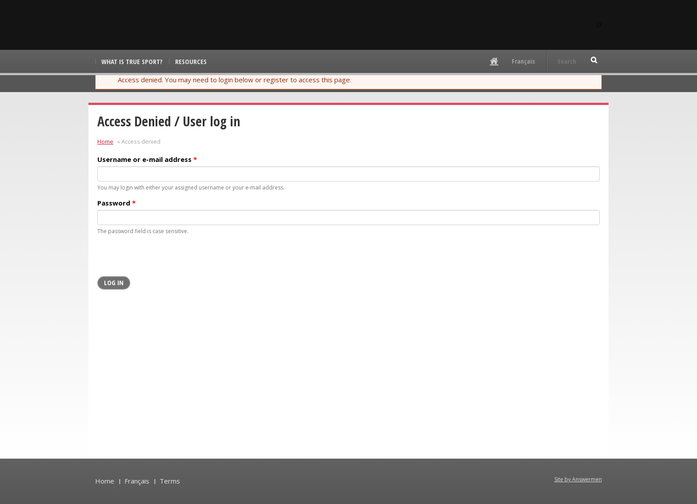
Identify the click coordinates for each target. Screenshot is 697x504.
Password (116, 202)
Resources (191, 61)
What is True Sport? (132, 61)
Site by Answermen (578, 479)
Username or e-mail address (147, 159)
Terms (170, 480)
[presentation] (164, 259)
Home (105, 141)
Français (523, 60)
